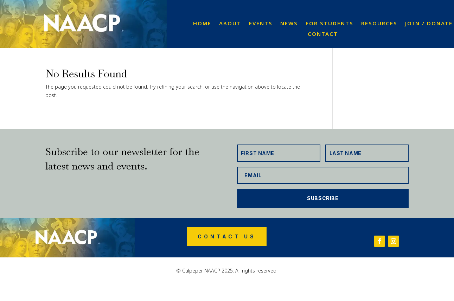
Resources (379, 24)
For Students (329, 24)
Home (202, 24)
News (289, 24)
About (230, 24)
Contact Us (227, 236)
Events (261, 24)
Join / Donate (429, 24)
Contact (323, 34)
